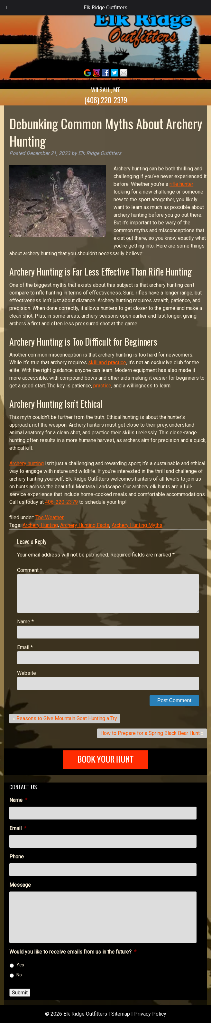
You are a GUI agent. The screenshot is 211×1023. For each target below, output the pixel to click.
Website (26, 673)
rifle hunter (181, 184)
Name (25, 622)
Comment (29, 570)
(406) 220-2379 (105, 100)
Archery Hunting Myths (137, 525)
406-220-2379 (61, 502)
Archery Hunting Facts (84, 525)
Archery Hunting (40, 525)
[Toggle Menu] (7, 7)
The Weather (49, 517)
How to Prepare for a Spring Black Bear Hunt (150, 733)
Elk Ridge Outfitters (105, 8)
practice (102, 386)
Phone (16, 857)
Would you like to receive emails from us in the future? (72, 952)
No (19, 974)
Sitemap (120, 1014)
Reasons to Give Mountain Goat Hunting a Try (66, 718)
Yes (20, 964)
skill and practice (107, 362)
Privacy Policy (150, 1014)
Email (25, 647)
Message (20, 885)
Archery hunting (26, 463)
